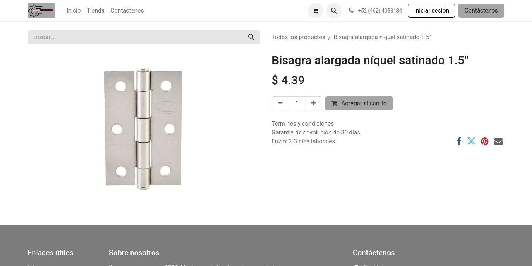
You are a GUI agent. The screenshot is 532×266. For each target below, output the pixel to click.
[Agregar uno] (313, 103)
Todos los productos (298, 37)
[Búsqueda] (251, 37)
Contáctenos (481, 10)
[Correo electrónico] (498, 141)
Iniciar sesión (431, 10)
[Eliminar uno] (280, 103)
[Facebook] (459, 141)
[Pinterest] (485, 141)
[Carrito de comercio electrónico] (315, 10)
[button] (334, 10)
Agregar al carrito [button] (359, 103)
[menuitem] (73, 10)
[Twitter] (471, 141)
